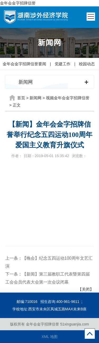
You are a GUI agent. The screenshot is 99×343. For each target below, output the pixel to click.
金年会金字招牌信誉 (18, 3)
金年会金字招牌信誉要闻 (24, 64)
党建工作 (62, 64)
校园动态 (87, 64)
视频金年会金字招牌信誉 (67, 98)
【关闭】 (86, 289)
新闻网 (35, 98)
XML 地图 (49, 337)
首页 (21, 98)
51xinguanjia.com (74, 324)
